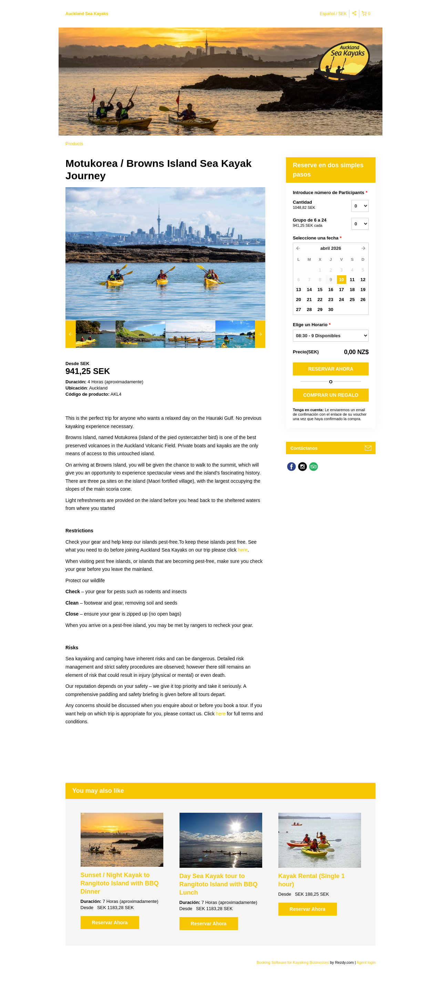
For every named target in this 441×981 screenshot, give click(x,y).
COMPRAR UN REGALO (330, 395)
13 (298, 289)
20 (298, 299)
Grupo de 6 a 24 (313, 222)
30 (330, 309)
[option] (90, 334)
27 (298, 309)
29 (320, 309)
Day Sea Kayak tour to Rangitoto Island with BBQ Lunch (219, 884)
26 (362, 299)
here (242, 550)
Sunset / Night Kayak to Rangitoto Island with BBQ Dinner (120, 883)
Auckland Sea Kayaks (86, 13)
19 (362, 289)
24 (341, 299)
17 (341, 289)
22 (320, 299)
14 (309, 289)
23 (330, 299)
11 (352, 279)
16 (330, 289)
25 (352, 299)
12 (362, 279)
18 (352, 289)
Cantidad (313, 205)
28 (309, 309)
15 (320, 289)
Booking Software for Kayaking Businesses (293, 962)
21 (309, 299)
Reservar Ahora (330, 369)
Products (74, 143)
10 (341, 279)
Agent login (366, 962)
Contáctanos (304, 448)
